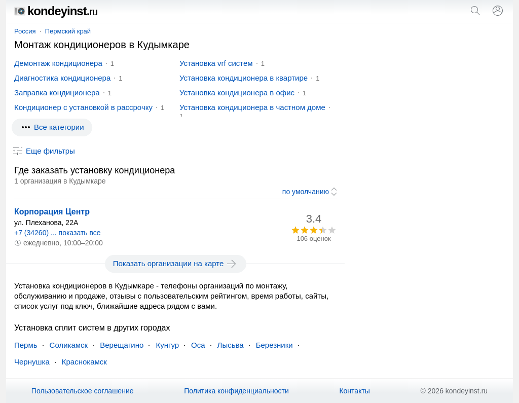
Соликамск (69, 345)
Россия (25, 31)
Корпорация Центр (52, 211)
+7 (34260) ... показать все (57, 233)
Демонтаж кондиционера (58, 63)
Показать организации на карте (175, 264)
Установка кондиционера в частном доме (252, 107)
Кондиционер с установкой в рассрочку (83, 107)
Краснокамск (84, 361)
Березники (274, 345)
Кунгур (167, 345)
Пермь (26, 345)
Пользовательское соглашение (82, 391)
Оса (198, 345)
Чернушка (32, 361)
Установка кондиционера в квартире (243, 78)
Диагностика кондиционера (62, 78)
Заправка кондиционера (57, 92)
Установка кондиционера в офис (236, 92)
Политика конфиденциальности (236, 391)
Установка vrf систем (216, 63)
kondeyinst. (55, 11)
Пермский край (68, 31)
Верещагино (121, 345)
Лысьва (230, 345)
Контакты (354, 391)
